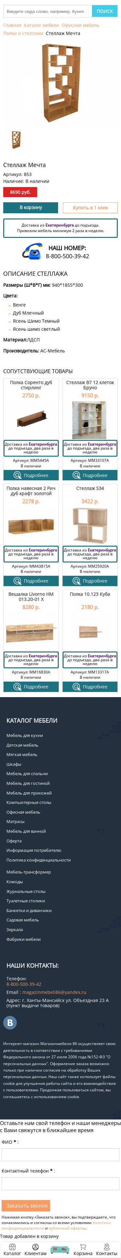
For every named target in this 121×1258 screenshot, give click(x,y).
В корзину (31, 207)
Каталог (12, 1253)
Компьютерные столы (28, 802)
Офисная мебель (80, 25)
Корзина (83, 1249)
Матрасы (15, 821)
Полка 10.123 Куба (90, 594)
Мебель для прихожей (29, 793)
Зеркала (14, 929)
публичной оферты (67, 1228)
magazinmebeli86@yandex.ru (54, 992)
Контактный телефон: (28, 1171)
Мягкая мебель (21, 754)
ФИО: (10, 1142)
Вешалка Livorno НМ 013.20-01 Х (31, 596)
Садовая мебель (22, 920)
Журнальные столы (25, 891)
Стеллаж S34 (90, 488)
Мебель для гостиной (28, 783)
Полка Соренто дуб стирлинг (31, 384)
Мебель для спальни (27, 773)
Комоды (14, 882)
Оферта (14, 841)
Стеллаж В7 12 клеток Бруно (90, 384)
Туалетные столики (25, 901)
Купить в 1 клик (90, 208)
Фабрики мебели (23, 939)
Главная (12, 25)
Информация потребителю (33, 850)
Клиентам (35, 1253)
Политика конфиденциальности (38, 860)
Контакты (106, 1253)
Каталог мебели (41, 25)
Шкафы (13, 764)
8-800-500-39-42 (67, 256)
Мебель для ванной (26, 831)
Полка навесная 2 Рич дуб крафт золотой (30, 490)
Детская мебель (22, 745)
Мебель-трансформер (28, 872)
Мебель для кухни (24, 735)
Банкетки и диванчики (29, 910)
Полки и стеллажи (23, 33)
